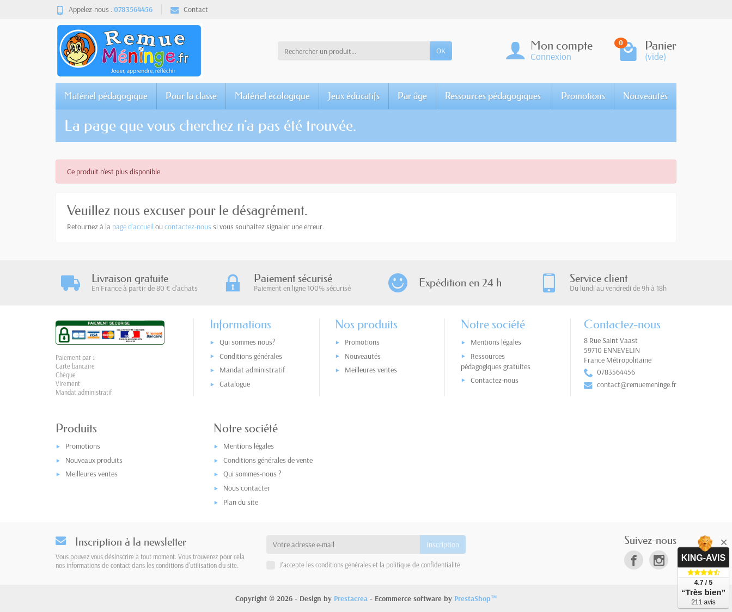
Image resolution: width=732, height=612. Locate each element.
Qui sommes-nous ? (252, 474)
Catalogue (234, 384)
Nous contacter (246, 488)
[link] (633, 560)
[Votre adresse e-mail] (343, 544)
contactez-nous (187, 226)
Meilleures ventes (371, 370)
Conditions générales (250, 356)
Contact (189, 9)
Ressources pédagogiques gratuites (495, 361)
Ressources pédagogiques (493, 95)
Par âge (412, 95)
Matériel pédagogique (106, 95)
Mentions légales (496, 342)
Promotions (583, 95)
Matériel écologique (272, 95)
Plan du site (240, 502)
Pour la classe (191, 95)
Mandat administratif (252, 370)
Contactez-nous (494, 380)
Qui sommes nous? (247, 342)
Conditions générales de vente (268, 460)
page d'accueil (133, 226)
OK (441, 51)
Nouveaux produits (94, 460)
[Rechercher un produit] (354, 50)
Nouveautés (645, 95)
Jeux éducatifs (354, 95)
